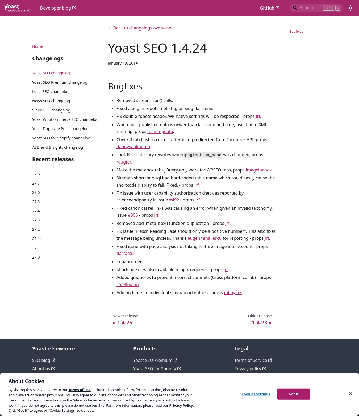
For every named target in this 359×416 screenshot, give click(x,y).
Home (37, 46)
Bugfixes (296, 31)
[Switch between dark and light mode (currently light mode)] (350, 8)
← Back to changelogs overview (139, 28)
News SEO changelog (51, 100)
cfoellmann (127, 285)
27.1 (36, 247)
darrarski (125, 253)
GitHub (269, 8)
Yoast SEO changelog (51, 72)
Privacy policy (250, 369)
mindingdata (160, 131)
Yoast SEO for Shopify (157, 369)
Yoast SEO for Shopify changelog (61, 137)
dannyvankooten (133, 146)
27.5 (36, 201)
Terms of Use (79, 389)
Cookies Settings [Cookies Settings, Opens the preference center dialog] (255, 393)
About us (43, 369)
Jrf (258, 116)
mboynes (233, 292)
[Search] (316, 8)
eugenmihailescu (204, 238)
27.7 (36, 183)
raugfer (123, 162)
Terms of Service (253, 360)
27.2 (36, 229)
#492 (174, 200)
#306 (133, 215)
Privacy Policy (181, 405)
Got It (294, 393)
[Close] (350, 394)
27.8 (36, 173)
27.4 (36, 210)
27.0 (36, 257)
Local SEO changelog (51, 91)
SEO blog (43, 360)
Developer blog (58, 8)
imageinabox (259, 170)
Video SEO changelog (51, 110)
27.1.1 (37, 238)
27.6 (36, 192)
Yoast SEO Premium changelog (59, 82)
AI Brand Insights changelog (57, 147)
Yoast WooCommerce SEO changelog (65, 119)
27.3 (36, 219)
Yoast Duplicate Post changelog (60, 128)
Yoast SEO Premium (155, 360)
